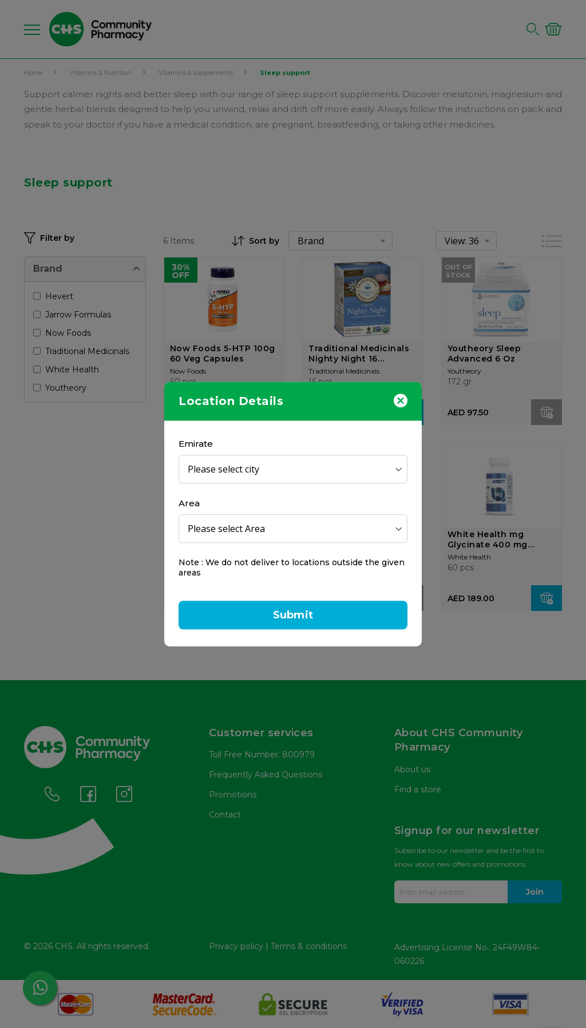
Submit (293, 615)
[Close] (400, 400)
